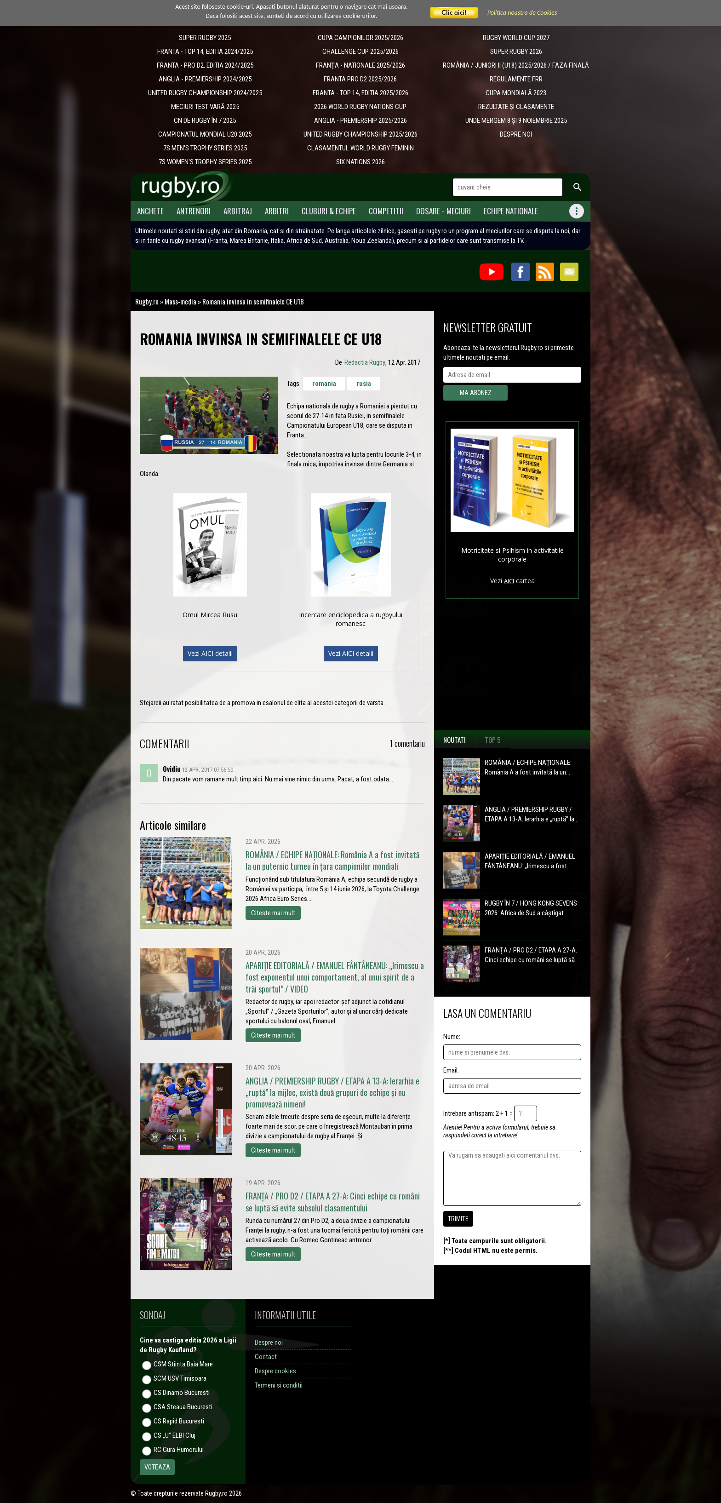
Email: (451, 1070)
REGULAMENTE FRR (516, 79)
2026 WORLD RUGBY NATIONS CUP (360, 107)
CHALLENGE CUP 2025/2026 (360, 51)
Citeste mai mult (273, 913)
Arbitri (277, 211)
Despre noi (269, 1342)
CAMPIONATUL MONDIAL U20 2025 (205, 134)
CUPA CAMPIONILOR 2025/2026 (360, 38)
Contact (266, 1357)
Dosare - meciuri (443, 211)
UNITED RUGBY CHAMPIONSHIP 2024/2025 (205, 93)
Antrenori (194, 211)
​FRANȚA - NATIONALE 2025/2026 (360, 65)
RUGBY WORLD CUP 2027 (516, 38)
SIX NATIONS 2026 (360, 162)
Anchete (150, 211)
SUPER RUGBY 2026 (516, 51)
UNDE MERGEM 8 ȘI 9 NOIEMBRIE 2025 (516, 120)
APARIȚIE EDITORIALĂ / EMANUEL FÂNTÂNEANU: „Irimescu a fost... (530, 861)
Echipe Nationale (511, 211)
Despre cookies (275, 1371)
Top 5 (493, 739)
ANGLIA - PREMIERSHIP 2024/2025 (205, 79)
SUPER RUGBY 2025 (205, 38)
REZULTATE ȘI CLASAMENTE (516, 107)
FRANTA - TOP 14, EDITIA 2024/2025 (205, 51)
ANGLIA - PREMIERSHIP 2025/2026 (360, 120)
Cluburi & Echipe (329, 211)
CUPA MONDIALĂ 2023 (516, 93)
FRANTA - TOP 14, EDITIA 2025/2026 (360, 93)
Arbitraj (237, 211)
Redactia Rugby (364, 362)
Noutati (454, 739)
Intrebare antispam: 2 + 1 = (478, 1113)
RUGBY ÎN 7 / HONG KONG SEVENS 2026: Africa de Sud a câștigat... (531, 908)
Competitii (386, 211)
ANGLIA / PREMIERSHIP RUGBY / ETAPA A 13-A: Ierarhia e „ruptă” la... (531, 814)
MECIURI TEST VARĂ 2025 (205, 107)
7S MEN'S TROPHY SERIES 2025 (205, 148)
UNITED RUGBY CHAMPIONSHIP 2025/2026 (360, 134)
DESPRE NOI (516, 134)
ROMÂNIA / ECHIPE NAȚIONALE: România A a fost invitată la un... (528, 767)
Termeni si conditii (279, 1385)
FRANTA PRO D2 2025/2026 (360, 79)
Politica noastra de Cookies (522, 13)
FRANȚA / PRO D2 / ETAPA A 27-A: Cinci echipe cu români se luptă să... (532, 955)
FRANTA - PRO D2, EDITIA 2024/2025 (205, 65)
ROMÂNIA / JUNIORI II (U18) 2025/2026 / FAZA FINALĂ (516, 65)
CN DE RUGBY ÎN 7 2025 (205, 120)
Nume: (451, 1037)
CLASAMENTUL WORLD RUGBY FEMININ (360, 148)
